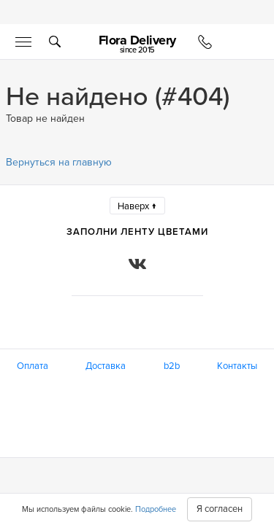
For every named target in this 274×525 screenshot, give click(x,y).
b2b (172, 366)
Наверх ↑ (137, 206)
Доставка (105, 366)
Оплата (32, 366)
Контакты (237, 366)
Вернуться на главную (59, 162)
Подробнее (155, 509)
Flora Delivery (137, 43)
